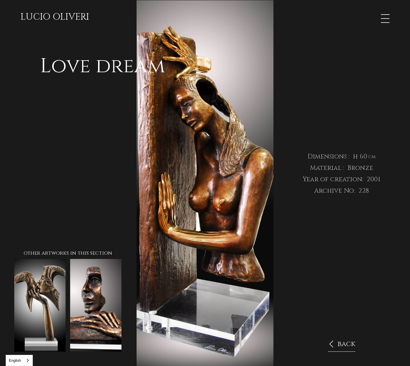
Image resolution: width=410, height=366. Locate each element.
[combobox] (19, 360)
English (15, 360)
